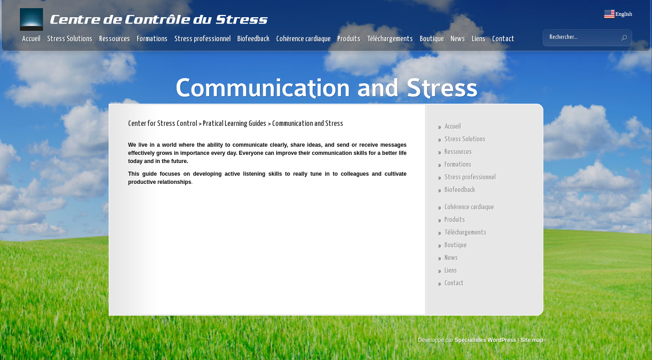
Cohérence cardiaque (303, 39)
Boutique (432, 39)
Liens (478, 39)
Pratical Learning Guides (234, 124)
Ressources (114, 39)
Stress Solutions (69, 39)
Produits (348, 39)
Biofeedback (253, 39)
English (623, 14)
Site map (532, 340)
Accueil (31, 39)
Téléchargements (390, 39)
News (458, 39)
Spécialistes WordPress (485, 340)
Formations (152, 39)
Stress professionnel (202, 39)
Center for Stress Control (162, 124)
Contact (503, 39)
